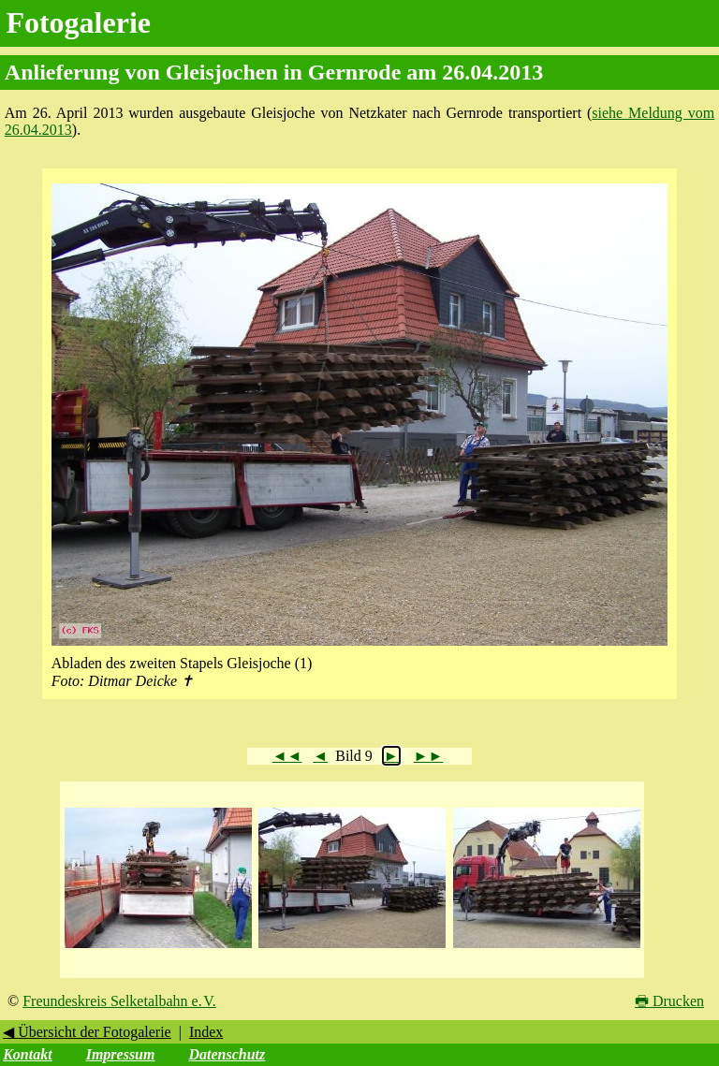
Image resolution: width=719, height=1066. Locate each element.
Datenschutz (226, 1054)
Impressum (120, 1054)
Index (206, 1032)
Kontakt (27, 1054)
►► (429, 756)
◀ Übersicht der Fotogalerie (87, 1032)
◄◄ (287, 756)
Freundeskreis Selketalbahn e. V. (119, 1001)
